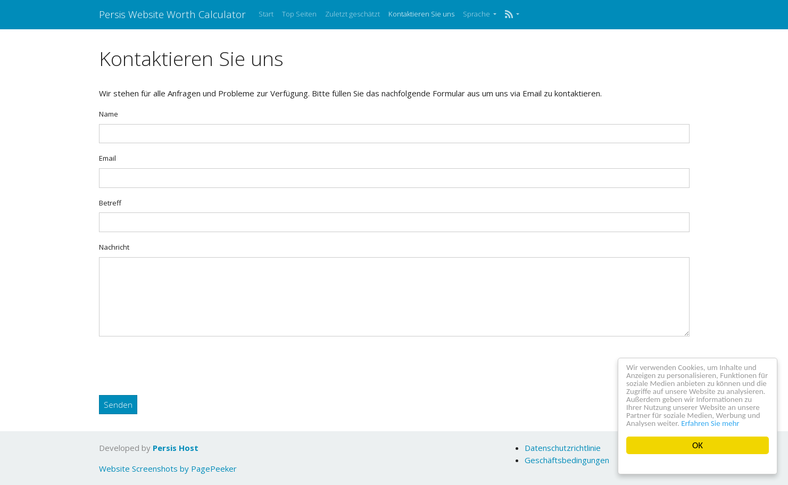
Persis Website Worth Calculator (172, 14)
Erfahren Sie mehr (659, 423)
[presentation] (180, 366)
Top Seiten (299, 14)
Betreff (110, 203)
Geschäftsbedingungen (567, 460)
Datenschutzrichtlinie (563, 447)
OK (697, 445)
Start (266, 14)
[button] (512, 14)
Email (107, 158)
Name (108, 114)
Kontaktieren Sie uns (421, 14)
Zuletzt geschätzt (352, 14)
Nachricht (114, 247)
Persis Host (175, 447)
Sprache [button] (477, 14)
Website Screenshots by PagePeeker (168, 468)
